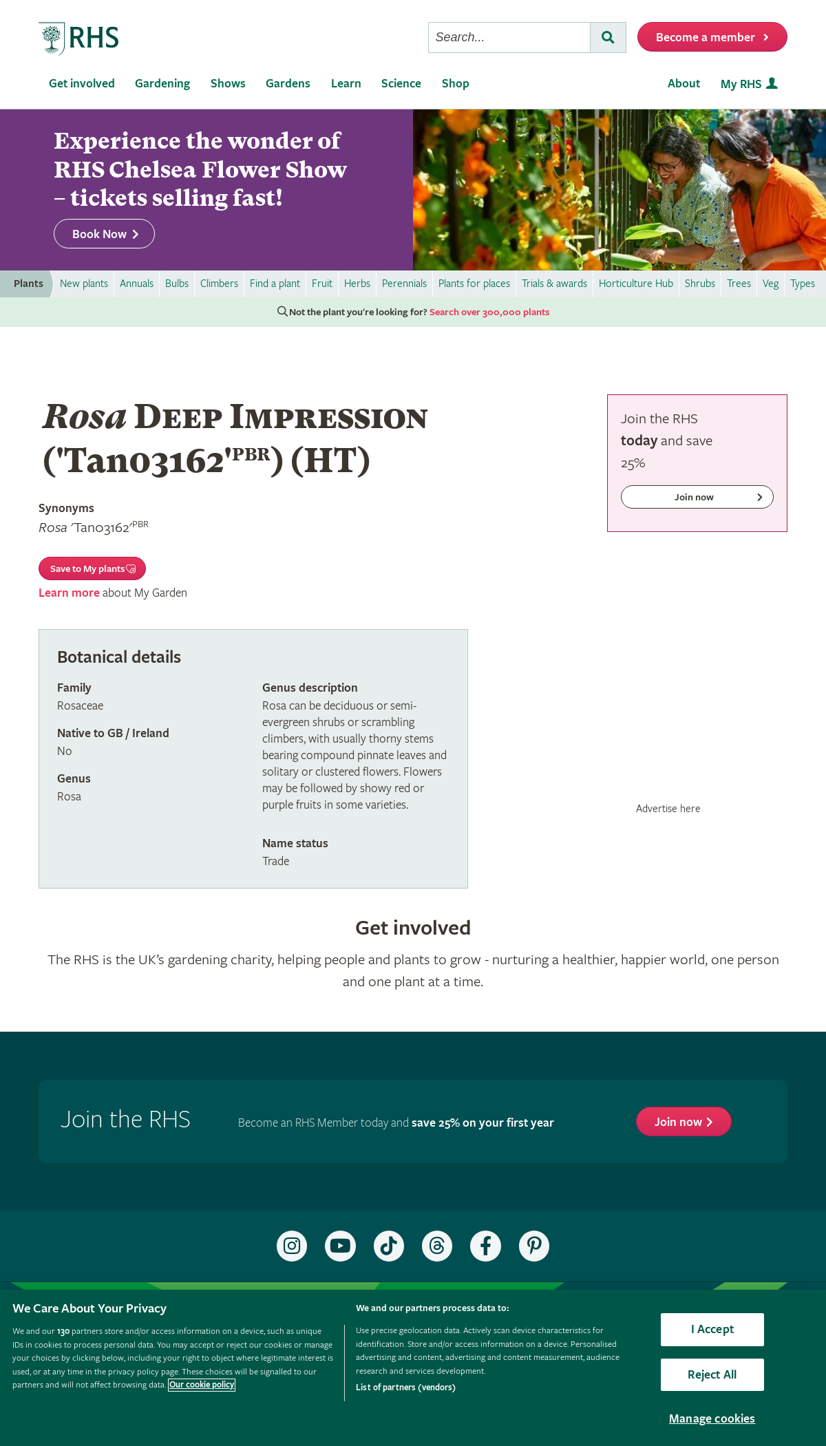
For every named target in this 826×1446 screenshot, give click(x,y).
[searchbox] (509, 37)
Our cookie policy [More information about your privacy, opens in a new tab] (201, 1385)
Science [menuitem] (401, 83)
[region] (413, 1368)
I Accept (712, 1329)
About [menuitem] (684, 83)
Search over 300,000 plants (489, 312)
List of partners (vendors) (406, 1388)
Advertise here (668, 808)
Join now (678, 1122)
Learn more (69, 593)
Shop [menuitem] (455, 83)
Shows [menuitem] (228, 83)
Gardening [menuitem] (162, 83)
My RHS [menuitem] (741, 84)
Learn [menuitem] (346, 83)
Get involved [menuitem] (82, 83)
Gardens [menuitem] (288, 83)
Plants (28, 283)
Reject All (712, 1375)
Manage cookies (712, 1419)
